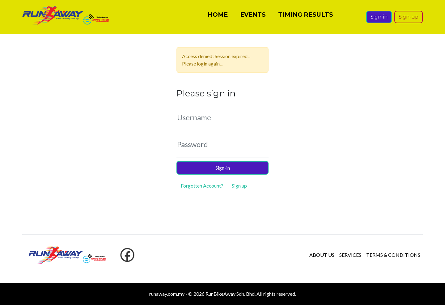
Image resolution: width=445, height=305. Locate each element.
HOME (218, 16)
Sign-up (408, 19)
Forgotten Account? (202, 186)
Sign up (239, 186)
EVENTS (253, 16)
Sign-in (379, 19)
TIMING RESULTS (305, 16)
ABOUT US (321, 255)
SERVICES (350, 255)
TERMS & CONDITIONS (393, 255)
